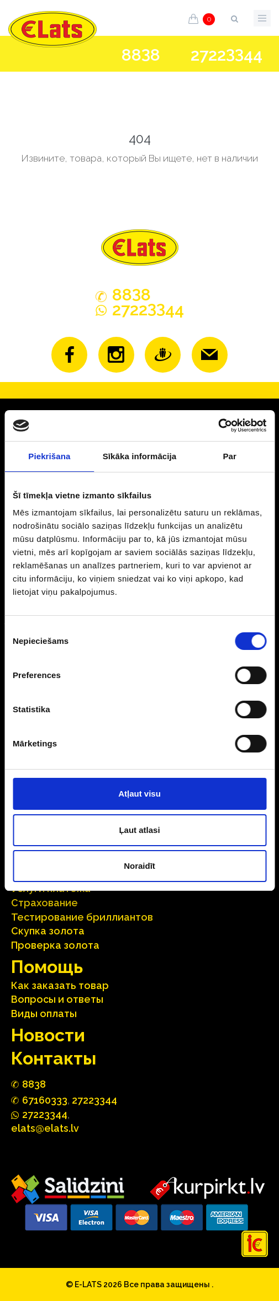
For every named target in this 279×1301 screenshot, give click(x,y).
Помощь (47, 966)
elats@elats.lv (45, 1128)
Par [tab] (229, 456)
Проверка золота (55, 945)
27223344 (94, 1100)
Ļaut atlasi (139, 830)
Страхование (44, 902)
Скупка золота (48, 931)
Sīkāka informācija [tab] (140, 456)
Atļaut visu (139, 793)
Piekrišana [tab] (49, 456)
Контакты (53, 1058)
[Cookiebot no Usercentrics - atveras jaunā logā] (218, 425)
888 (141, 55)
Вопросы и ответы (57, 999)
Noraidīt (139, 865)
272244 (226, 55)
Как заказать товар (60, 985)
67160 (44, 1100)
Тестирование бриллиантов (82, 917)
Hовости (48, 1035)
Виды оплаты (44, 1013)
